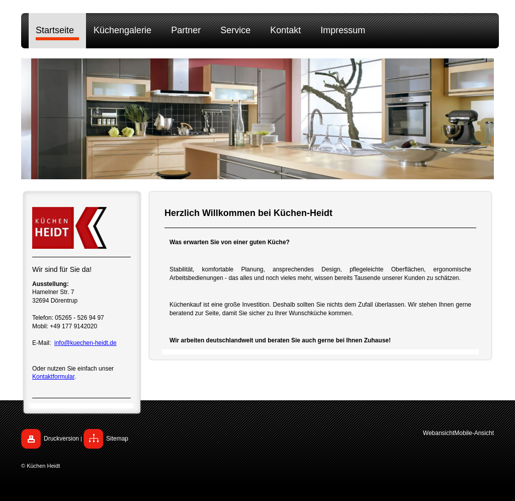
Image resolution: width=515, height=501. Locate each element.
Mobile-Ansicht (474, 433)
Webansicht (438, 433)
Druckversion (61, 438)
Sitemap (117, 438)
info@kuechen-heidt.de (85, 342)
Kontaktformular (53, 376)
